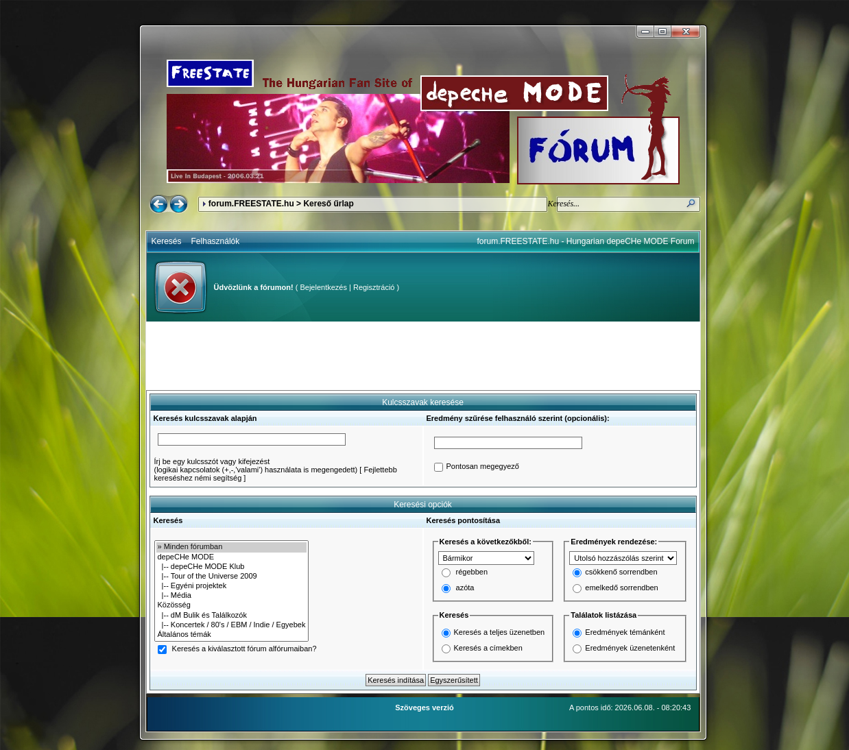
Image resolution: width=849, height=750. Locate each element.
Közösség (231, 605)
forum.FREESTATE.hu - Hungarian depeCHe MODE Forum (586, 241)
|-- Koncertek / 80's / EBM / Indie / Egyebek (231, 625)
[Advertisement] (423, 356)
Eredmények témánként (625, 632)
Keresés (167, 241)
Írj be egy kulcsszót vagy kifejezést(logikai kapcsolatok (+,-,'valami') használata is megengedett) (256, 465)
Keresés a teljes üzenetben (499, 632)
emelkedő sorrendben (621, 588)
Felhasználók (215, 241)
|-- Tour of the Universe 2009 (231, 576)
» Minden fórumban (231, 547)
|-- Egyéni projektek (231, 586)
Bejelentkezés (323, 287)
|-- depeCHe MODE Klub (231, 567)
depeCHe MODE (231, 557)
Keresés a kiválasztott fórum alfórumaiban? (244, 649)
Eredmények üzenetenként (630, 648)
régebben (472, 572)
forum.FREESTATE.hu (251, 203)
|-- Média (231, 596)
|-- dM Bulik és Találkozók (231, 615)
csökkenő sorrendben (621, 572)
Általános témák (231, 635)
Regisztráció (374, 287)
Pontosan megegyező (482, 467)
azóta (465, 588)
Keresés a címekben (488, 648)
